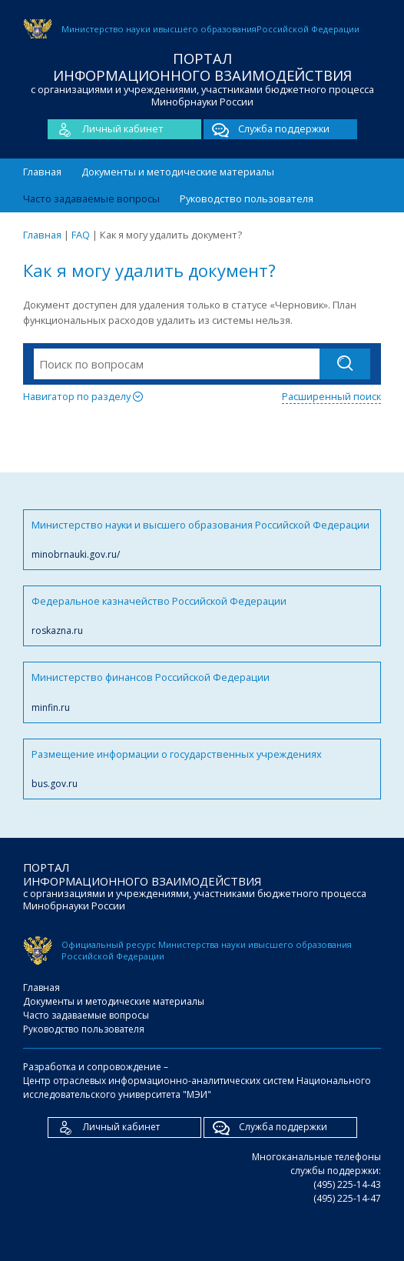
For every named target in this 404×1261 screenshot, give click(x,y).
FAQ (80, 235)
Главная (42, 171)
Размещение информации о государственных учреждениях (202, 769)
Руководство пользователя (246, 198)
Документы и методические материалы (177, 171)
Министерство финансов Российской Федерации (202, 692)
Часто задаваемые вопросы (91, 198)
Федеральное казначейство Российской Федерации (202, 616)
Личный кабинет (106, 129)
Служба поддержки (266, 129)
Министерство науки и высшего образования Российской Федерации (202, 540)
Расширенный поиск (331, 396)
